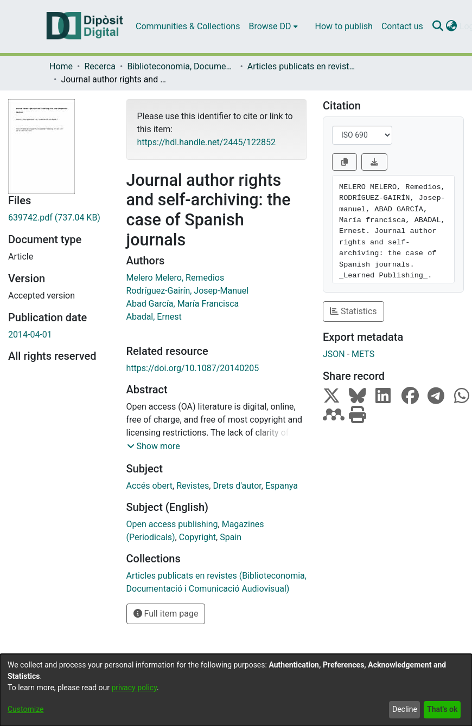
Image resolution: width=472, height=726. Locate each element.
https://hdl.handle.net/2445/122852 (206, 142)
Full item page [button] (166, 613)
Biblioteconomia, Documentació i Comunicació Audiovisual (181, 66)
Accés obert (149, 486)
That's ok (442, 709)
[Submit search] (438, 26)
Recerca (100, 66)
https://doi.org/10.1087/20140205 (192, 368)
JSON (334, 354)
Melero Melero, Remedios (175, 278)
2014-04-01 (30, 334)
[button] (153, 446)
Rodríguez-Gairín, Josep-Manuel (187, 291)
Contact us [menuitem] (402, 26)
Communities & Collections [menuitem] (188, 26)
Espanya (281, 486)
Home (61, 66)
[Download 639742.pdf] (59, 217)
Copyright (197, 537)
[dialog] (236, 690)
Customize (25, 709)
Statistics (353, 311)
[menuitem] (272, 26)
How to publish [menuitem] (344, 26)
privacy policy (134, 687)
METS (363, 354)
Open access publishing (172, 524)
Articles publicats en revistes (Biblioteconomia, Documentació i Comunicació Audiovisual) (301, 66)
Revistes (192, 486)
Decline (404, 709)
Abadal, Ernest (154, 317)
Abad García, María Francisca (182, 304)
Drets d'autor (237, 486)
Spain (230, 537)
